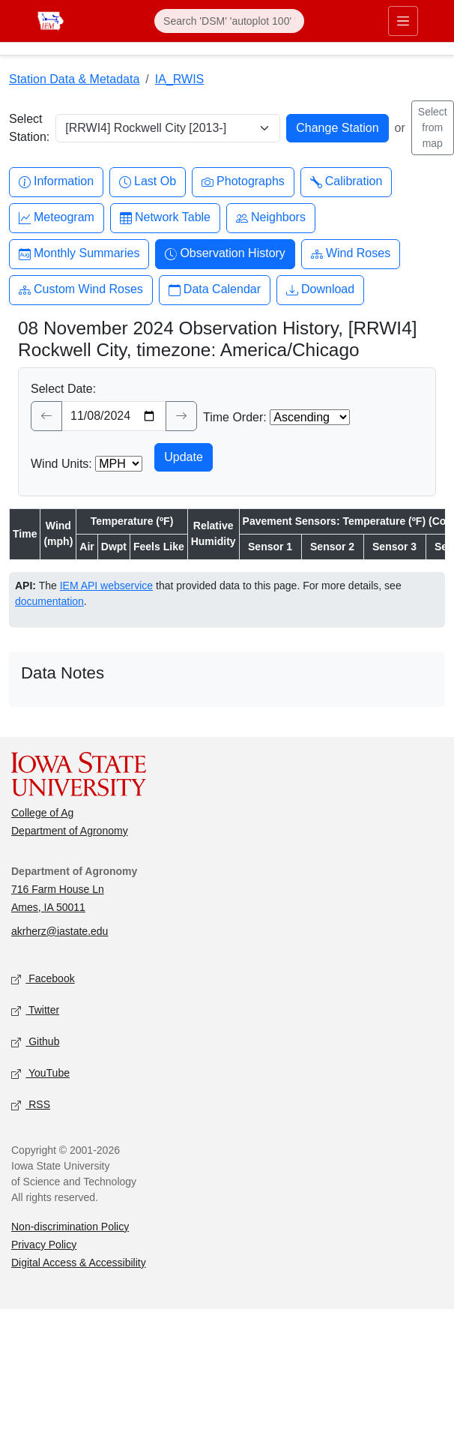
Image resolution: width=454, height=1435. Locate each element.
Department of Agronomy (69, 831)
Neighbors (271, 218)
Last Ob (147, 182)
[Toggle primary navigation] (403, 21)
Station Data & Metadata (74, 79)
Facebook (43, 978)
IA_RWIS (180, 79)
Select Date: (63, 388)
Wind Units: (61, 463)
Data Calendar (215, 290)
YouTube (40, 1073)
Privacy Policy (43, 1245)
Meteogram (56, 218)
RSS (30, 1104)
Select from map (432, 127)
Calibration (346, 182)
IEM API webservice (107, 586)
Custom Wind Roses (81, 290)
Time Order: (235, 417)
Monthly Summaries (79, 254)
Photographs (243, 182)
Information (56, 182)
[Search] (229, 21)
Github (35, 1041)
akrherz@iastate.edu (59, 931)
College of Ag (42, 813)
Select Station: (29, 127)
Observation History (225, 254)
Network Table (165, 218)
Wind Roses (350, 254)
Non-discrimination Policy (70, 1227)
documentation (49, 601)
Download (320, 290)
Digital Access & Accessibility (78, 1263)
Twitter (35, 1010)
